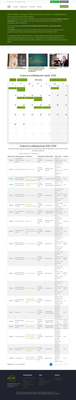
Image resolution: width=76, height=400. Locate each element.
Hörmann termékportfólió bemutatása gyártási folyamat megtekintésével (31, 336)
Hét (56, 80)
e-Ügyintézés (41, 379)
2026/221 (11, 195)
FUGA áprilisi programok (31, 288)
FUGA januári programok (31, 195)
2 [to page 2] (53, 364)
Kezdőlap (16, 6)
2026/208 (11, 336)
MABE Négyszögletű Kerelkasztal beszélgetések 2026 (31, 231)
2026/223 (11, 178)
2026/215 (11, 258)
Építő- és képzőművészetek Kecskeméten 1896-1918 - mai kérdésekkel (31, 349)
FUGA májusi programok (31, 273)
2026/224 (11, 169)
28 (66, 114)
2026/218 (11, 221)
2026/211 (11, 312)
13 (57, 95)
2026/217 (11, 231)
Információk (32, 6)
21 (66, 105)
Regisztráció (64, 1)
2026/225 (11, 160)
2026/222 (11, 184)
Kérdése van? (10, 1)
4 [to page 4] (57, 364)
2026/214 (11, 273)
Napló (64, 80)
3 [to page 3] (55, 364)
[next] (14, 79)
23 (23, 114)
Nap (60, 80)
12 (49, 95)
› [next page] (67, 364)
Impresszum (25, 387)
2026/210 (11, 321)
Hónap (52, 80)
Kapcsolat (39, 6)
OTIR (8, 47)
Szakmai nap (28, 160)
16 (23, 105)
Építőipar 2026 (29, 221)
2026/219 (11, 212)
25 (40, 114)
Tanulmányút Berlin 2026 (31, 312)
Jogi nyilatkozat (26, 382)
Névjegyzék (41, 378)
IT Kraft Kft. (57, 392)
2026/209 (11, 326)
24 (32, 114)
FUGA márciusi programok (31, 258)
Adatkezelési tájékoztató (28, 381)
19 (49, 105)
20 (57, 105)
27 (57, 114)
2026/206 (11, 358)
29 (15, 124)
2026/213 (11, 288)
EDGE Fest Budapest (30, 169)
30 (23, 124)
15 (15, 105)
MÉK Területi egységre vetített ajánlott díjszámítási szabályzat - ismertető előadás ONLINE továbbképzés (37, 69)
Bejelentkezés (55, 1)
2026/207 (11, 349)
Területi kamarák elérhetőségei (45, 381)
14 (66, 95)
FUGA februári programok (31, 243)
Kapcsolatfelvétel (58, 378)
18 (40, 105)
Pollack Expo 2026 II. (30, 326)
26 (49, 114)
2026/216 (11, 243)
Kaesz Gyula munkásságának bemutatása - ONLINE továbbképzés (16, 67)
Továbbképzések (23, 6)
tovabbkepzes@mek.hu (20, 1)
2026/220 (11, 205)
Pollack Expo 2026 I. (30, 321)
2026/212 (11, 300)
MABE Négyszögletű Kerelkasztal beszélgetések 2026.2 (31, 301)
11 (40, 95)
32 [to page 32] (65, 364)
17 (32, 105)
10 (32, 95)
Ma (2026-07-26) (22, 80)
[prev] (11, 79)
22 (15, 114)
